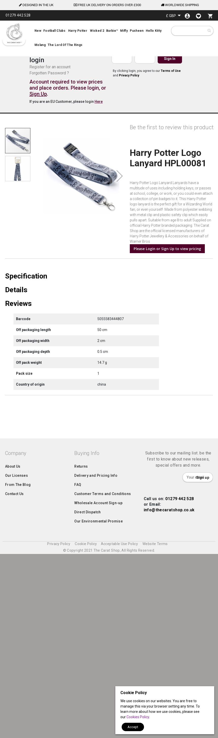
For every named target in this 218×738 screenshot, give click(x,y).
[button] (173, 16)
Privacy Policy (129, 75)
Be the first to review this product (172, 127)
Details (16, 359)
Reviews (18, 373)
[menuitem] (109, 38)
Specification (26, 346)
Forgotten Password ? (49, 73)
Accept (133, 727)
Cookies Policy (137, 717)
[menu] (109, 38)
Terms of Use (171, 71)
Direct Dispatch (87, 706)
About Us (13, 660)
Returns (81, 660)
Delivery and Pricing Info (95, 669)
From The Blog (18, 679)
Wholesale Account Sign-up (98, 697)
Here (99, 102)
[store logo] (14, 33)
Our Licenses (16, 669)
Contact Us (14, 688)
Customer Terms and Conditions (102, 688)
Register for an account (49, 66)
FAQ (77, 679)
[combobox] (192, 31)
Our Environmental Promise (98, 715)
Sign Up (38, 94)
